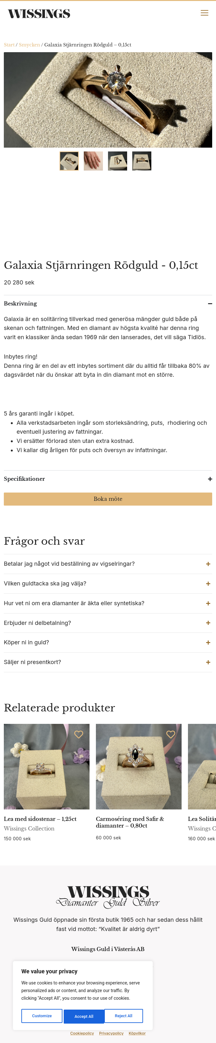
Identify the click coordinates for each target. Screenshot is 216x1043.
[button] (108, 564)
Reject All (83, 1016)
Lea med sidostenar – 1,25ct (40, 819)
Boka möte (108, 499)
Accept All (124, 1016)
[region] (83, 996)
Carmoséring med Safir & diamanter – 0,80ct (130, 822)
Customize (41, 1016)
